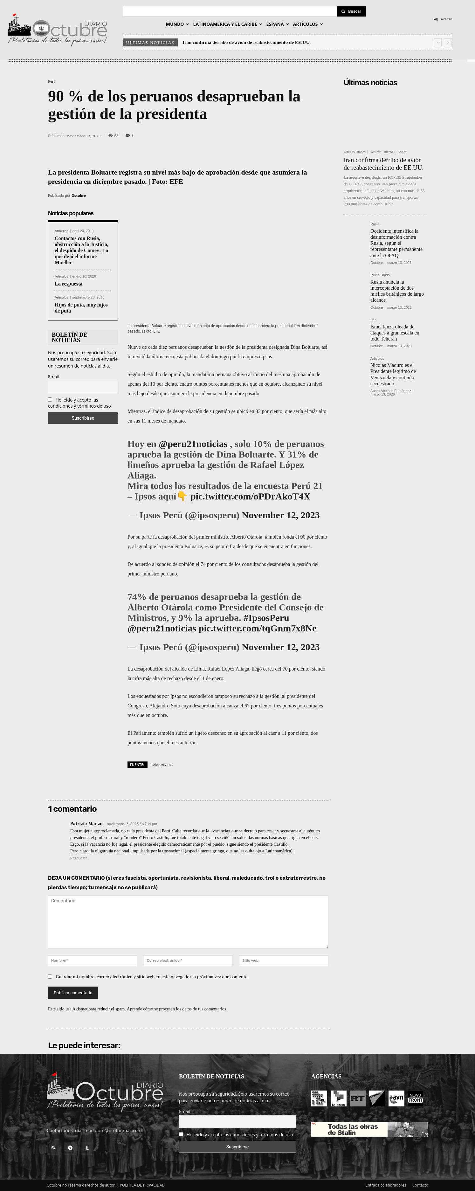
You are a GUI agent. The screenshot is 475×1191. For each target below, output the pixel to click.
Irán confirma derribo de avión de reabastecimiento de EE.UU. (246, 42)
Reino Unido (380, 275)
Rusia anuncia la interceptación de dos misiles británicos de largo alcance (397, 291)
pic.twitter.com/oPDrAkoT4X (250, 496)
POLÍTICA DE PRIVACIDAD (142, 1185)
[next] (448, 42)
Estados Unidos (355, 152)
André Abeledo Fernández (390, 391)
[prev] (438, 42)
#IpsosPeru (266, 617)
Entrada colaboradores (386, 1185)
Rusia (374, 224)
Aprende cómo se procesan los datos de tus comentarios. (177, 1009)
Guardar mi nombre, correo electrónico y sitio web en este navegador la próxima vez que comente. (152, 977)
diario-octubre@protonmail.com (108, 1130)
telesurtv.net (162, 764)
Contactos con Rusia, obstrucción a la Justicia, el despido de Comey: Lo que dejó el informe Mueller (81, 250)
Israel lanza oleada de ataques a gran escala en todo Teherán (394, 332)
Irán (373, 320)
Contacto (420, 1185)
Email (53, 377)
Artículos (61, 231)
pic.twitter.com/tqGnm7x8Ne (258, 628)
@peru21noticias (193, 443)
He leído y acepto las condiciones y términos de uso (79, 403)
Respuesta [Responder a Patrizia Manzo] (78, 858)
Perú (52, 81)
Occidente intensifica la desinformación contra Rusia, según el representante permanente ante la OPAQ (396, 243)
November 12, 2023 (281, 515)
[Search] (351, 11)
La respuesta (68, 283)
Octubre (79, 195)
